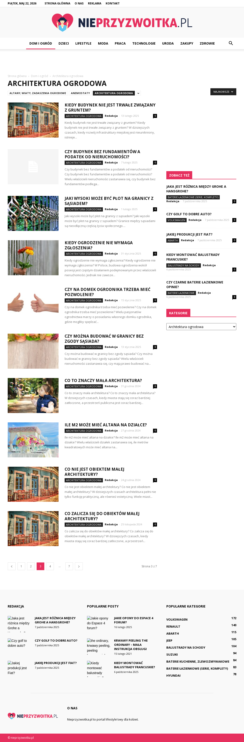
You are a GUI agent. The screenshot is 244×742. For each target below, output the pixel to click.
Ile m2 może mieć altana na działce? (106, 425)
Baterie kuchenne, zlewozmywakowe (197, 661)
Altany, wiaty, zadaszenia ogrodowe (38, 93)
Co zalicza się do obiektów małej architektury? (102, 516)
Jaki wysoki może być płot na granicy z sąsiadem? (109, 201)
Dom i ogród (40, 43)
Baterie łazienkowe (181, 293)
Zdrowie (207, 43)
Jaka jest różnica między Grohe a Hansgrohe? (55, 620)
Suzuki (172, 654)
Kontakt (113, 3)
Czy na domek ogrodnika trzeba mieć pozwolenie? (107, 292)
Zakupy (186, 43)
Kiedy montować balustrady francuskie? (134, 665)
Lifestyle (83, 43)
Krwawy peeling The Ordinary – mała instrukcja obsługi (131, 644)
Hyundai (173, 675)
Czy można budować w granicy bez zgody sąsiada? (104, 338)
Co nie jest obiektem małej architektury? (94, 471)
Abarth (173, 240)
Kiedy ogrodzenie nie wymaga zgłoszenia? (99, 245)
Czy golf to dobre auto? (189, 214)
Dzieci (64, 43)
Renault (173, 626)
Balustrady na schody (183, 265)
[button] (230, 43)
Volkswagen (176, 220)
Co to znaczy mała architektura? (103, 380)
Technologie (144, 43)
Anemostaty (80, 93)
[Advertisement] (122, 62)
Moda (103, 43)
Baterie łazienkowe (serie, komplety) (193, 197)
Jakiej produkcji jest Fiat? (189, 234)
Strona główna (57, 3)
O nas (79, 3)
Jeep (169, 640)
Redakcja (111, 115)
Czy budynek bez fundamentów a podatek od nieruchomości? (102, 154)
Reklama (94, 3)
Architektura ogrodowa (114, 93)
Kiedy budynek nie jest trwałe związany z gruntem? (110, 107)
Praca (120, 43)
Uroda (168, 43)
